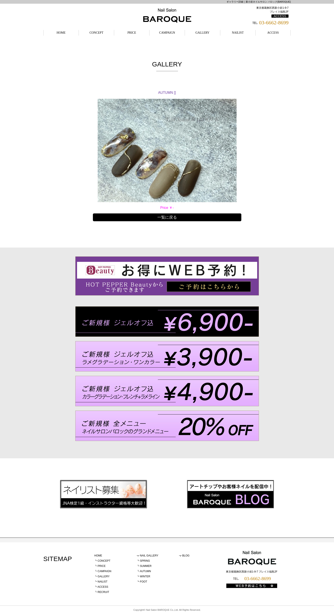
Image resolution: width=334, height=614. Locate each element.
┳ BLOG (184, 555)
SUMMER (145, 566)
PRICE (131, 32)
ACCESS (280, 16)
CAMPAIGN (167, 32)
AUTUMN (145, 571)
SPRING (145, 560)
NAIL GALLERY (149, 555)
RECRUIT (103, 592)
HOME (61, 32)
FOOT (143, 581)
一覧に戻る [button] (167, 217)
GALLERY (203, 32)
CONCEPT (96, 32)
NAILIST (238, 32)
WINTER (145, 576)
